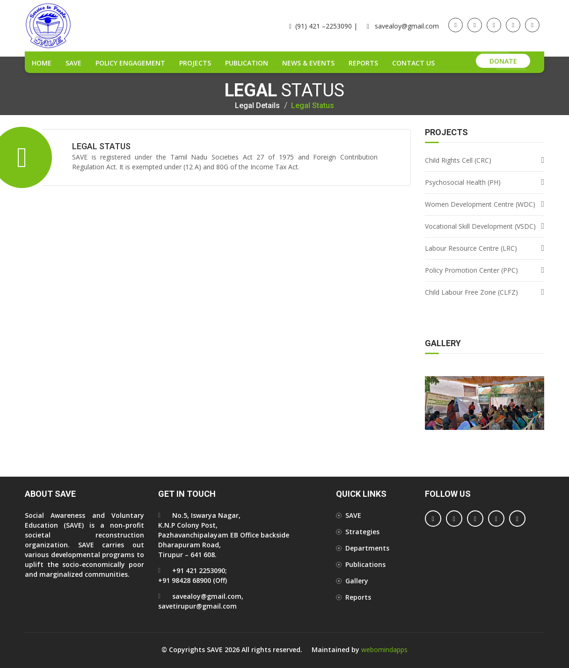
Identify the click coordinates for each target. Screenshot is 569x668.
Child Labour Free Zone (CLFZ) (471, 292)
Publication (246, 62)
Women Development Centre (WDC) (480, 204)
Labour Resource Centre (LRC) (471, 248)
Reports (363, 62)
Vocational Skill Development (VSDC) (480, 226)
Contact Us (413, 62)
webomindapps (384, 649)
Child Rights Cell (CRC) (458, 160)
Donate (503, 61)
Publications (365, 564)
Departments (367, 548)
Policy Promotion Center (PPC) (471, 270)
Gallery (356, 580)
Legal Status (312, 105)
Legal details (257, 105)
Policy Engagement (130, 62)
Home (41, 62)
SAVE (73, 62)
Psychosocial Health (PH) (463, 182)
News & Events (308, 62)
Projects (195, 62)
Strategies (362, 531)
